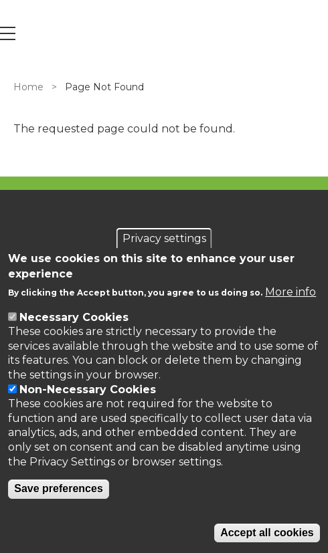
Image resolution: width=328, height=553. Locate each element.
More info (290, 292)
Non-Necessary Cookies (87, 389)
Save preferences (58, 488)
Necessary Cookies (74, 317)
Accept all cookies (267, 532)
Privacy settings (164, 238)
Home (28, 87)
